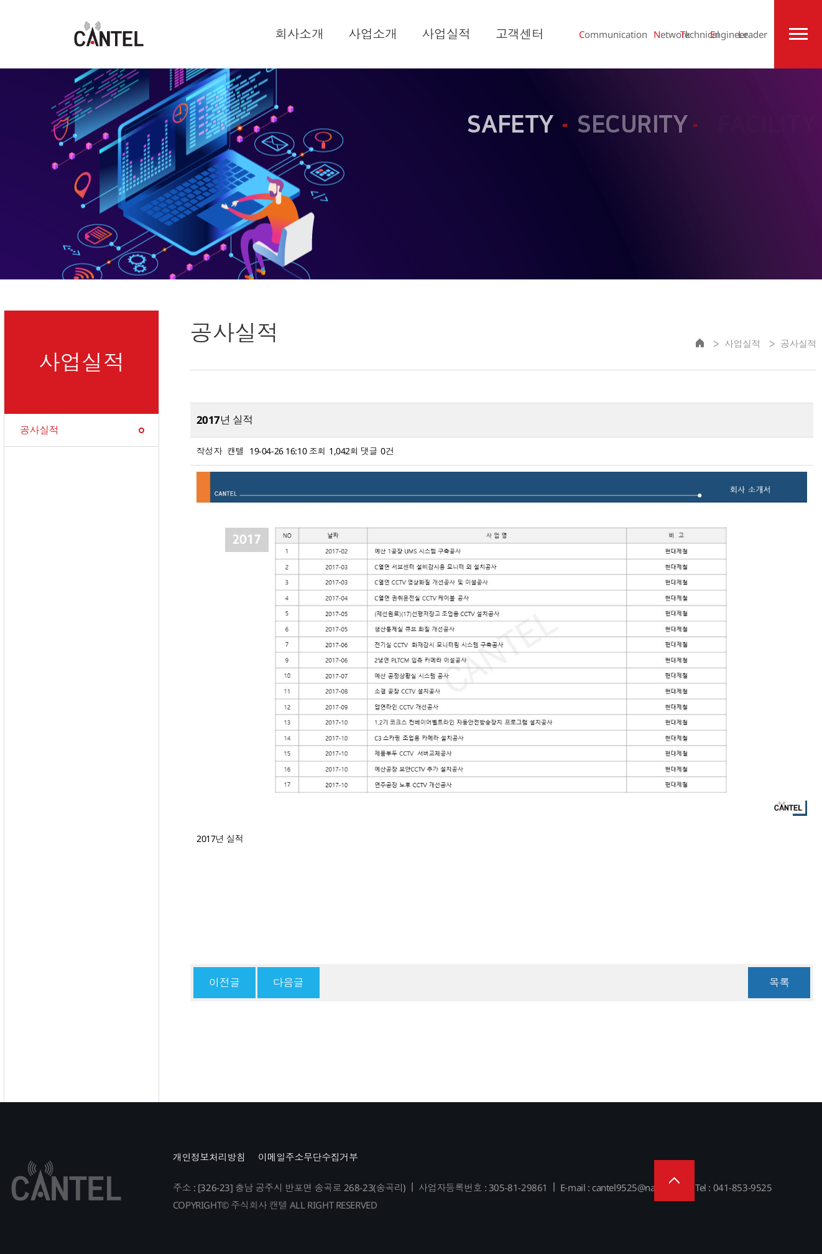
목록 (779, 982)
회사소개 (299, 34)
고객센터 (520, 34)
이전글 (224, 982)
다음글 (288, 982)
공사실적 (39, 430)
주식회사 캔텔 (109, 34)
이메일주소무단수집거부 (308, 1157)
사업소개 (372, 34)
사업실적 (446, 34)
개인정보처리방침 (209, 1157)
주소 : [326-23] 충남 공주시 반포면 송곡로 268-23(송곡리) (289, 1187)
